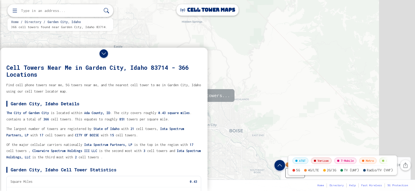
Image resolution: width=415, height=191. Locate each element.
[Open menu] (14, 10)
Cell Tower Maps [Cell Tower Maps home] (207, 9)
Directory (33, 22)
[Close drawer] (104, 53)
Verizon (321, 160)
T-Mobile (345, 160)
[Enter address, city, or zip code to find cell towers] (61, 11)
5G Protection (397, 185)
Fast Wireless (371, 185)
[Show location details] (279, 165)
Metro (368, 160)
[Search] (106, 11)
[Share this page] (405, 165)
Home (15, 22)
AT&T (300, 160)
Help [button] (352, 185)
